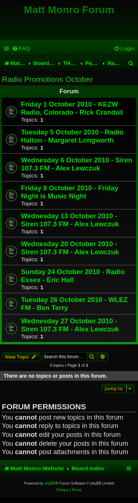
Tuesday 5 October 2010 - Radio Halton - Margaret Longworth (72, 136)
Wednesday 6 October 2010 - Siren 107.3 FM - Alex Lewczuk (76, 164)
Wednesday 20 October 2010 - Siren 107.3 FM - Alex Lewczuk (70, 248)
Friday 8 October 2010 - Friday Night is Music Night (69, 192)
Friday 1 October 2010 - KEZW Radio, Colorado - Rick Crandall (72, 108)
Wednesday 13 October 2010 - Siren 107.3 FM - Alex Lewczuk (70, 220)
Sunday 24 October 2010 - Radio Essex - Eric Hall (73, 276)
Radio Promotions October (47, 79)
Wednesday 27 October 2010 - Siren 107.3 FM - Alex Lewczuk (70, 325)
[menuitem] (21, 48)
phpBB (50, 483)
